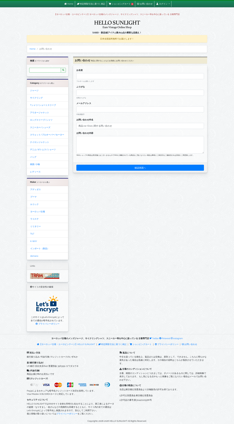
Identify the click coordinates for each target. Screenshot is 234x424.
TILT (32, 233)
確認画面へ (140, 167)
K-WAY (33, 241)
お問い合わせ (189, 344)
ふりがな (80, 87)
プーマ (33, 197)
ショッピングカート (141, 344)
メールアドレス (83, 103)
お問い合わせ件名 (84, 120)
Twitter (154, 338)
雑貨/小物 (35, 164)
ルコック (34, 204)
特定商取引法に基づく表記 (112, 344)
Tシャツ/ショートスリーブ (43, 105)
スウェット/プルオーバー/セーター (47, 134)
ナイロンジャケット (39, 142)
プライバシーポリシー (47, 324)
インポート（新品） (39, 248)
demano (34, 256)
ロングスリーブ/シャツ (41, 120)
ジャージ (34, 90)
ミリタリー (35, 226)
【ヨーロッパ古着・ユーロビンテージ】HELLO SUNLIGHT (66, 344)
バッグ (33, 157)
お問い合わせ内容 (84, 133)
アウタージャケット (39, 112)
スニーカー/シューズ (40, 127)
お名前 (79, 70)
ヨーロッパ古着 (37, 211)
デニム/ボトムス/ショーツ (43, 149)
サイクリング (36, 98)
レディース (35, 172)
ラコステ (34, 219)
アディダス (35, 189)
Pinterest (164, 338)
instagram (177, 338)
